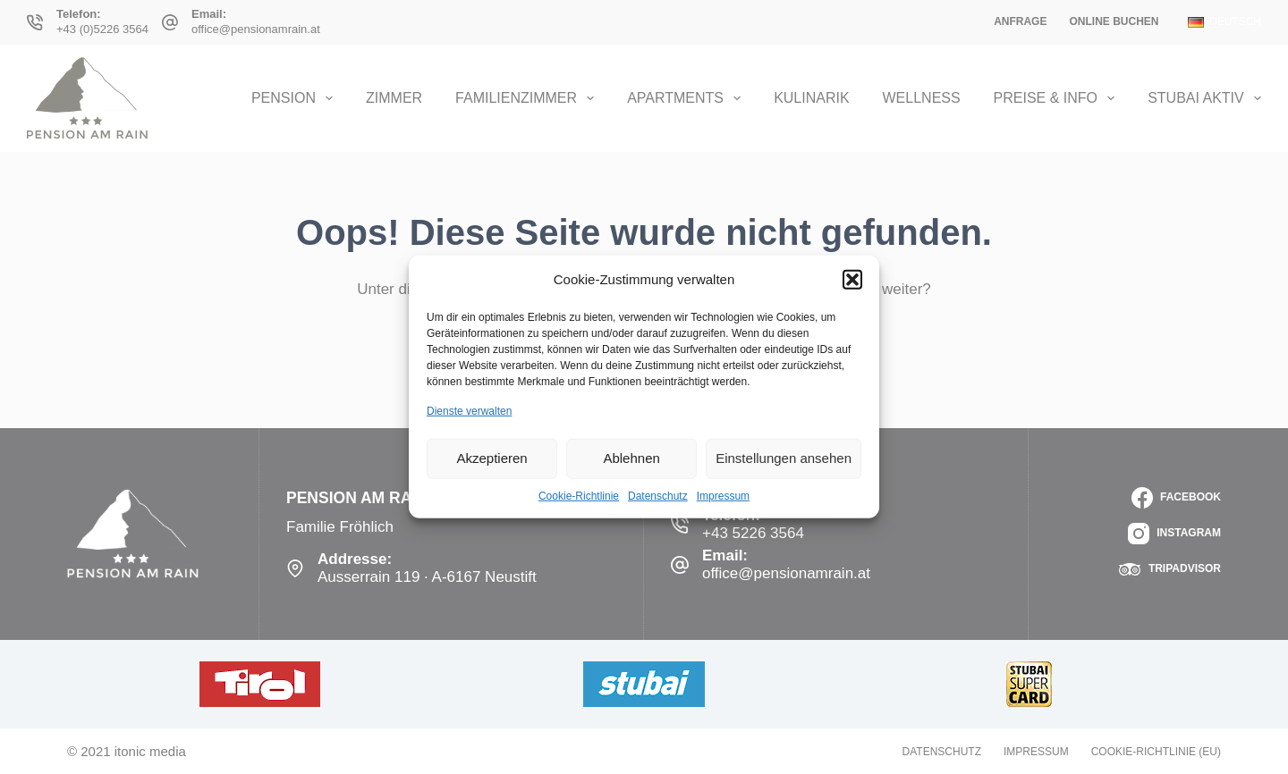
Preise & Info (1058, 98)
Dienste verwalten (469, 411)
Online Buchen (1113, 21)
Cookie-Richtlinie (578, 495)
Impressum (723, 495)
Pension (295, 98)
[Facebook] (1176, 498)
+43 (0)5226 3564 (102, 29)
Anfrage (1020, 21)
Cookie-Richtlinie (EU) (1156, 751)
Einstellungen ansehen (784, 458)
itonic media (150, 751)
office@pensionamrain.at (255, 29)
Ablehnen (631, 458)
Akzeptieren (491, 458)
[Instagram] (1174, 533)
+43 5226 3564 (753, 533)
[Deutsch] (1224, 22)
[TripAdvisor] (1170, 569)
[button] (852, 280)
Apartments (687, 98)
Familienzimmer (528, 98)
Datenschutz (658, 495)
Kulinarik (811, 97)
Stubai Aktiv (1204, 98)
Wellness (922, 97)
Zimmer (394, 97)
